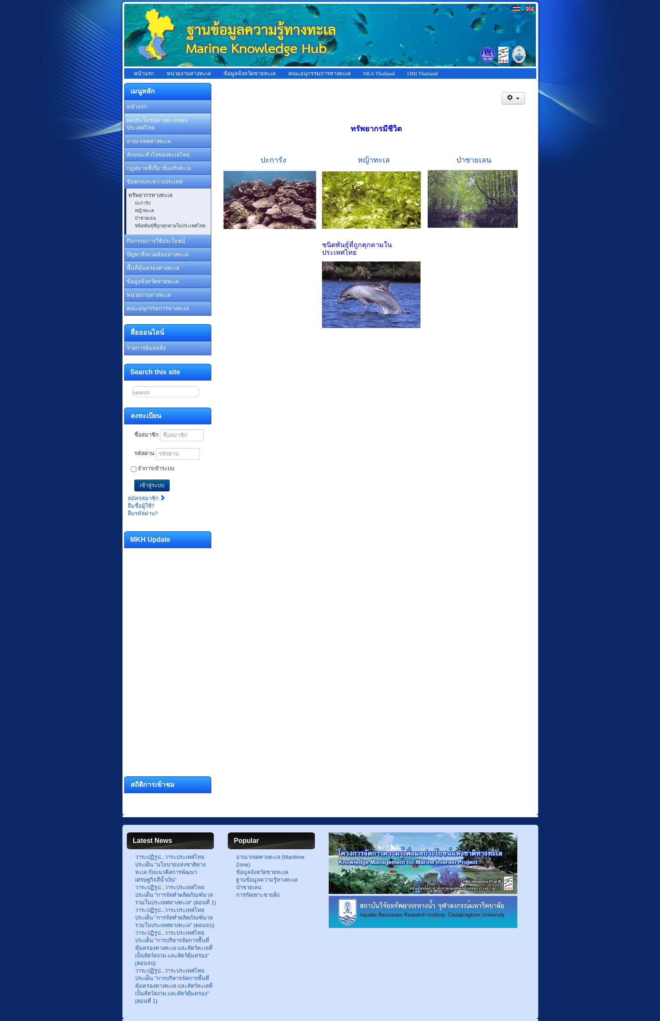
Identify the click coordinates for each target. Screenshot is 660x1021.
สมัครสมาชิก (147, 498)
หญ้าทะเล (144, 210)
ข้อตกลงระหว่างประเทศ (155, 182)
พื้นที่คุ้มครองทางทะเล (153, 268)
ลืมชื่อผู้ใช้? (141, 506)
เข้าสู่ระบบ (152, 485)
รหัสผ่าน (144, 453)
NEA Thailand (379, 73)
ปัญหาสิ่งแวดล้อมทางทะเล (158, 254)
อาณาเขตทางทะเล (149, 141)
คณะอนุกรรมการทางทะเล (319, 73)
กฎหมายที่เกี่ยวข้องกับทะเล (159, 168)
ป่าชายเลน (145, 218)
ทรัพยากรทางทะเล (150, 195)
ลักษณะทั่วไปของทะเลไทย (158, 155)
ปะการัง (142, 202)
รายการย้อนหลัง (146, 348)
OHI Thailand (422, 73)
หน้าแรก (144, 73)
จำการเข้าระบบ (156, 468)
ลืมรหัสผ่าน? (143, 513)
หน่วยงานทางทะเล (189, 73)
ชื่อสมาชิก (146, 435)
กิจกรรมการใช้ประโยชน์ (156, 241)
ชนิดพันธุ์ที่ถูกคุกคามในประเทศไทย (170, 225)
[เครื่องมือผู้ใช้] (513, 98)
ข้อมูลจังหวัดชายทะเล (250, 73)
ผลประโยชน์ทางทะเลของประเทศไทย (157, 124)
